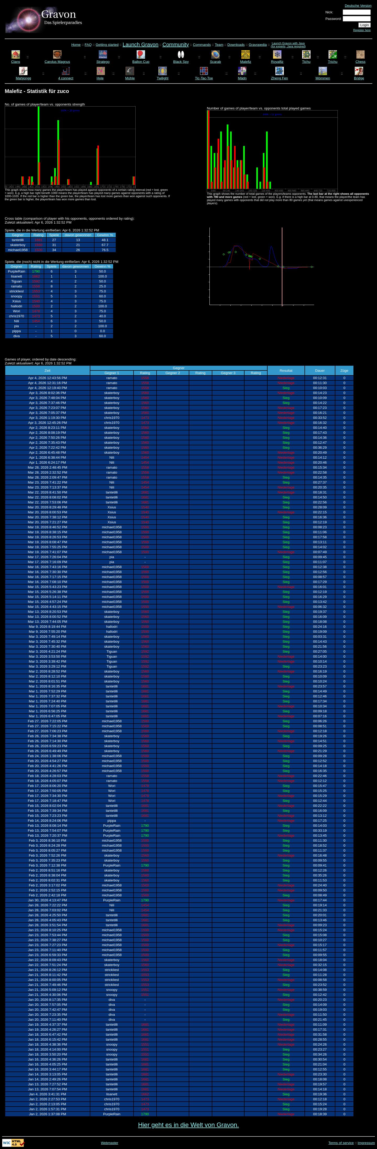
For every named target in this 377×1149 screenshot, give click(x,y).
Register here (362, 30)
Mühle (130, 78)
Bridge (359, 78)
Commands (202, 45)
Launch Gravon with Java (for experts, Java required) (288, 45)
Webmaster (109, 1143)
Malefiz (245, 62)
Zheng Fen (279, 78)
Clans (15, 62)
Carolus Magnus (57, 62)
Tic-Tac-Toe (204, 78)
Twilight (162, 78)
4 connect (65, 78)
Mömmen (322, 78)
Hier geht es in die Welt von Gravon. (188, 1124)
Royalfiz (277, 62)
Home (76, 45)
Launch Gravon (140, 44)
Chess (360, 62)
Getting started (107, 45)
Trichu (332, 62)
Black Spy (181, 62)
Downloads (236, 45)
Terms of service (341, 1143)
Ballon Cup (140, 62)
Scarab (215, 62)
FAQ (88, 45)
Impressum (366, 1143)
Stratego (102, 62)
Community (175, 44)
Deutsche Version (358, 6)
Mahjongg (23, 78)
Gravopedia (258, 45)
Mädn (242, 78)
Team (219, 45)
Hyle (100, 78)
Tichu (306, 62)
